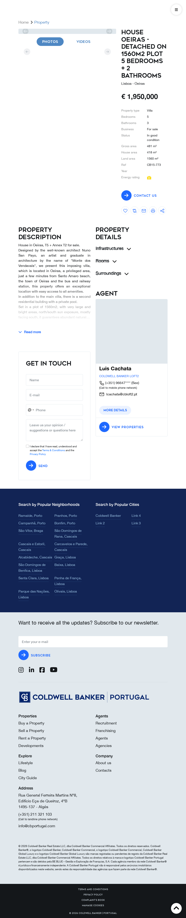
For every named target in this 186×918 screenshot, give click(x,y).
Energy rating (130, 177)
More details (115, 410)
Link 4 (136, 515)
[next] (109, 31)
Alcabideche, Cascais (35, 557)
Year (124, 171)
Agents (102, 738)
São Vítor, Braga (30, 530)
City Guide (27, 778)
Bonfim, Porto (64, 523)
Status (125, 135)
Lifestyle (25, 763)
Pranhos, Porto (65, 515)
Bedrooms (128, 116)
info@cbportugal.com (36, 826)
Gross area (128, 146)
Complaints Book (93, 900)
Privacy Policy (38, 454)
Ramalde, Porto (30, 515)
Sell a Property (31, 730)
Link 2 (100, 523)
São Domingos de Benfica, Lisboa (32, 567)
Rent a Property (32, 738)
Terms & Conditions (53, 450)
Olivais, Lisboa (65, 591)
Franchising (106, 730)
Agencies (104, 745)
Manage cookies (93, 905)
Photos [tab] (50, 42)
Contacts (103, 770)
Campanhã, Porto (31, 523)
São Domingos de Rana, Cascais (68, 533)
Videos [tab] (83, 42)
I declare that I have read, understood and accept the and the (53, 450)
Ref (123, 164)
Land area (128, 158)
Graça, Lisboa (65, 557)
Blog (22, 770)
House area (129, 152)
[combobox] (30, 410)
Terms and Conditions (93, 889)
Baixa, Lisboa (64, 565)
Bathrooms (128, 123)
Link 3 (136, 523)
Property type (130, 110)
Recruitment (106, 723)
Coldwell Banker (108, 515)
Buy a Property (31, 723)
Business (127, 129)
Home (23, 22)
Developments (31, 745)
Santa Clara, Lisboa (33, 578)
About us (103, 763)
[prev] (25, 31)
